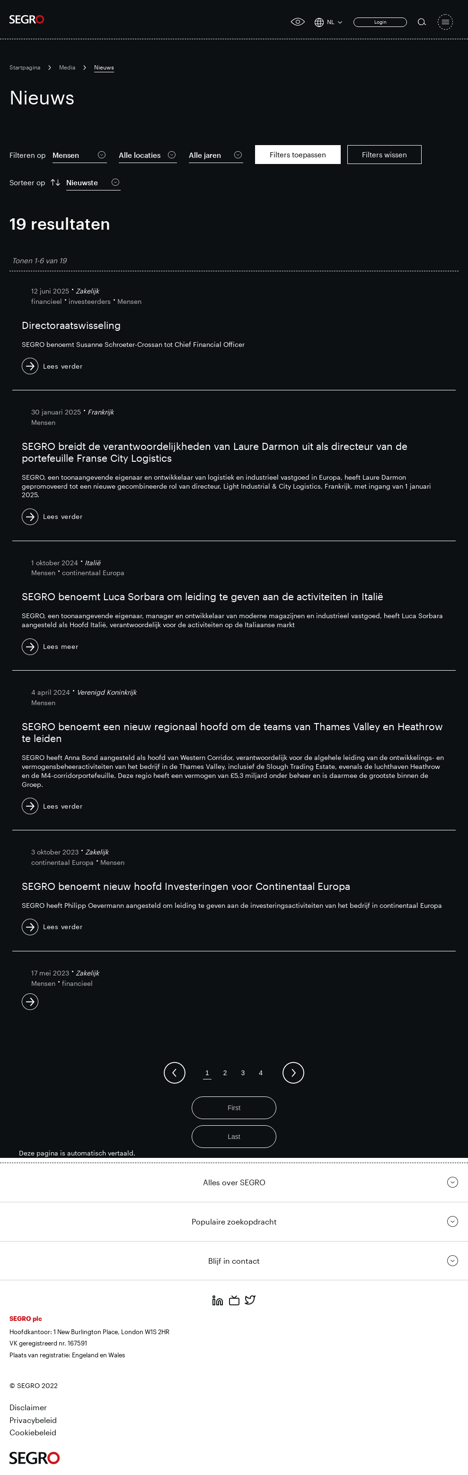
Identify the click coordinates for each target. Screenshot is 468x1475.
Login (380, 22)
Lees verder (63, 366)
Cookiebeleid (32, 1432)
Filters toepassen (298, 154)
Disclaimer (28, 1407)
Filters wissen (384, 154)
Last (234, 1136)
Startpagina (24, 67)
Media (67, 67)
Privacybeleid (33, 1419)
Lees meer (60, 646)
